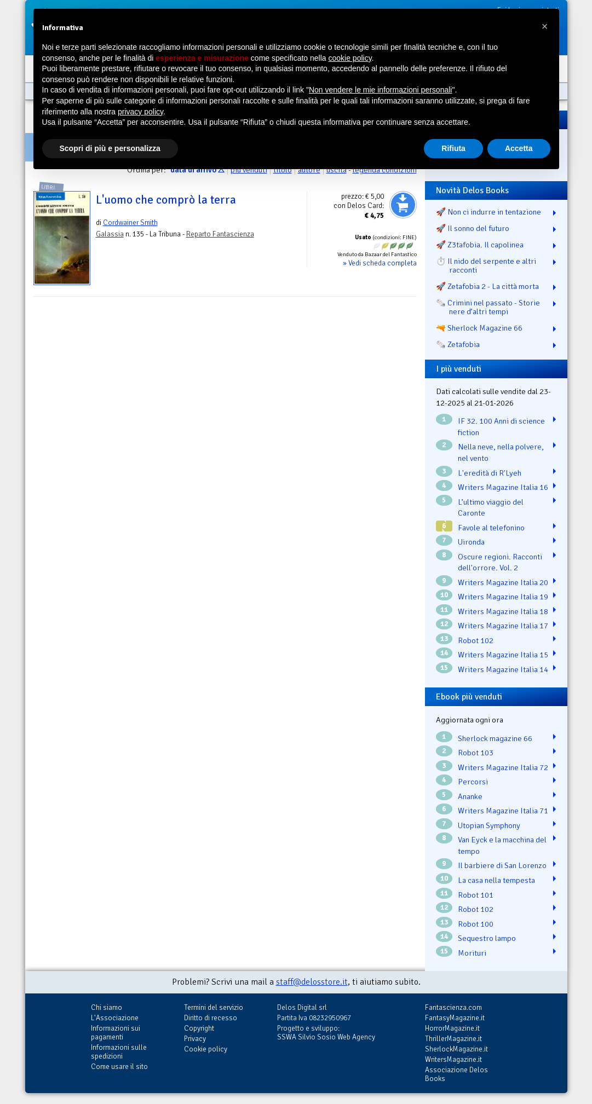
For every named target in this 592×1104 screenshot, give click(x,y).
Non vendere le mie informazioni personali (380, 89)
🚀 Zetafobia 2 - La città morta (487, 286)
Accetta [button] (519, 148)
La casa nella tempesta (496, 880)
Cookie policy (205, 1049)
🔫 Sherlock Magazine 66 (479, 327)
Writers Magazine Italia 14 (503, 669)
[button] (545, 26)
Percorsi (473, 782)
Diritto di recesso (210, 1017)
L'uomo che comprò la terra (166, 200)
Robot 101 (475, 895)
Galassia (110, 234)
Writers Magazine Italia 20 (503, 582)
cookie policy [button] (349, 58)
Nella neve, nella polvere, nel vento (501, 452)
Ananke (470, 796)
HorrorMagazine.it (452, 1028)
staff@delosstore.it (312, 981)
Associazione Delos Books (456, 1074)
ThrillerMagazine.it (453, 1038)
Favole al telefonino (491, 528)
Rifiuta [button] (453, 148)
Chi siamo (106, 1007)
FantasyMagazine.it (455, 1017)
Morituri (472, 953)
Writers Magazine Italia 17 (503, 626)
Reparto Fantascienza (220, 234)
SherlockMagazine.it (456, 1049)
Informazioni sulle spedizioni (119, 1052)
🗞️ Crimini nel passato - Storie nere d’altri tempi (488, 307)
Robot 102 (475, 640)
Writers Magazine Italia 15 (503, 655)
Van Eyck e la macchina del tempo (502, 845)
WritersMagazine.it (453, 1059)
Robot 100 (475, 924)
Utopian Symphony (489, 825)
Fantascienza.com (453, 1007)
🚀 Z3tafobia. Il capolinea (480, 244)
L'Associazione (115, 1017)
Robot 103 (475, 753)
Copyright (199, 1028)
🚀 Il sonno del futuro (472, 228)
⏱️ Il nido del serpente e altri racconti (486, 265)
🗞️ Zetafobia (458, 344)
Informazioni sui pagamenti (115, 1033)
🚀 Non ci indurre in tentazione (488, 211)
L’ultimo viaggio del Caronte (491, 507)
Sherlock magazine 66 (495, 738)
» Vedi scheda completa (380, 263)
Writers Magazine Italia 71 (503, 811)
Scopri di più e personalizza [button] (110, 148)
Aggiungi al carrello (403, 204)
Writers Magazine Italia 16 (503, 487)
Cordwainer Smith (130, 222)
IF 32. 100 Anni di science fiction (501, 426)
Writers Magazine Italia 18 (503, 611)
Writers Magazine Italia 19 (503, 597)
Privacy (195, 1038)
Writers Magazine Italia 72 (503, 767)
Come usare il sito (119, 1066)
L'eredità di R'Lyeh (489, 473)
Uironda (471, 542)
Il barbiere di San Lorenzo (502, 865)
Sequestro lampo (487, 938)
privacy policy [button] (140, 111)
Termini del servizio (213, 1007)
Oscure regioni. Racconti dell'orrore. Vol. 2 (500, 562)
